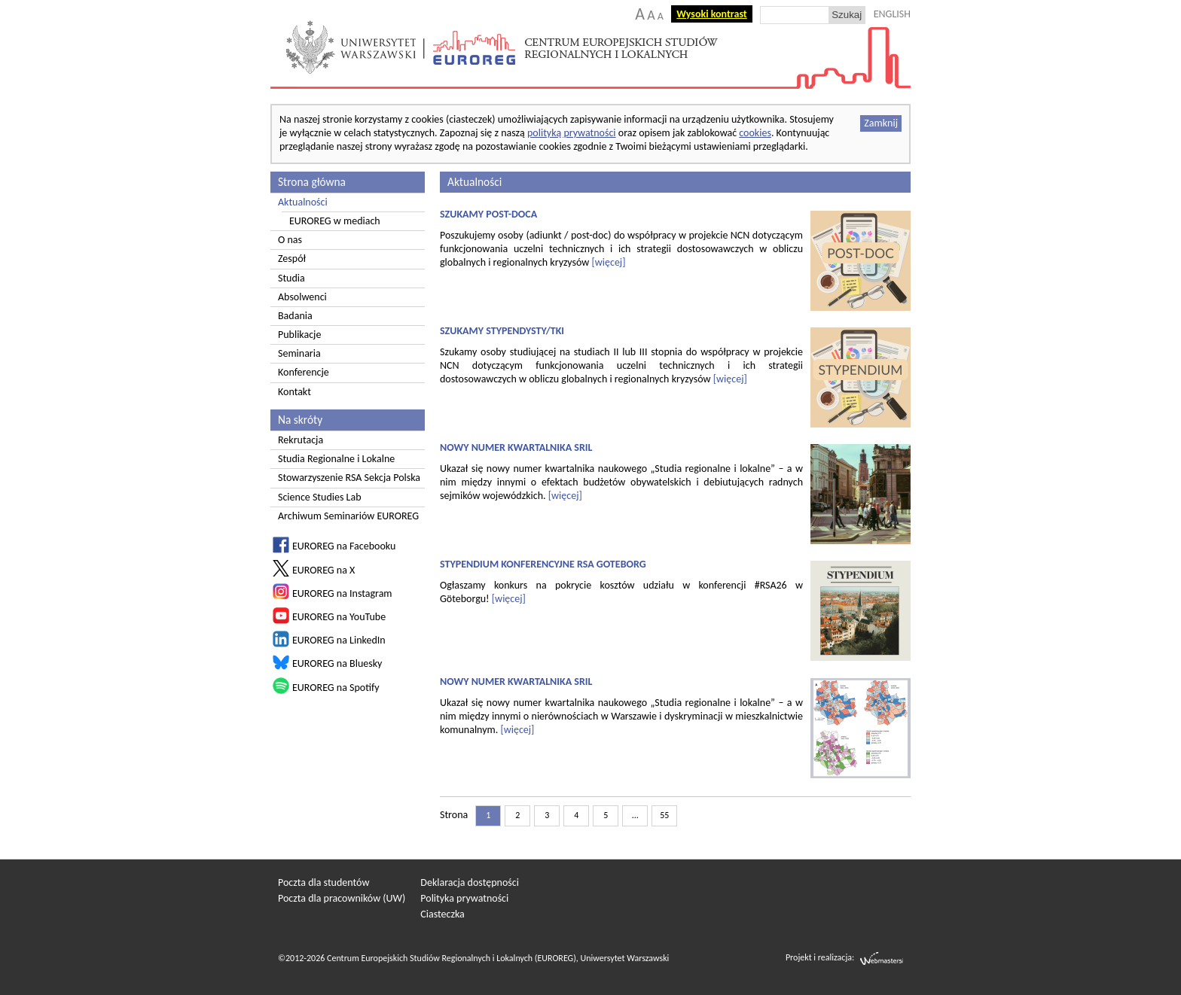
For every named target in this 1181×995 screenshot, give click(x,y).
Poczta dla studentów (323, 882)
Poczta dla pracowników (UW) (341, 898)
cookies (755, 132)
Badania (295, 315)
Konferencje (303, 372)
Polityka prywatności (464, 898)
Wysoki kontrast (711, 14)
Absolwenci (302, 297)
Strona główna (312, 182)
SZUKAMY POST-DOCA (488, 214)
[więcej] (608, 262)
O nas (290, 239)
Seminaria (299, 353)
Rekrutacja (300, 440)
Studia (291, 278)
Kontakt (294, 391)
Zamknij (881, 123)
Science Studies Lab (320, 497)
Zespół (292, 258)
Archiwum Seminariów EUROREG (348, 516)
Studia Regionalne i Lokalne (336, 458)
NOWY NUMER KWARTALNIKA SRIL (516, 447)
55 (664, 815)
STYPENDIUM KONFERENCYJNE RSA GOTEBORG (543, 564)
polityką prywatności (571, 132)
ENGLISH (892, 14)
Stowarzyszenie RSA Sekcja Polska (349, 477)
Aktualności (303, 202)
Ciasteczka (442, 914)
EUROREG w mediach (334, 221)
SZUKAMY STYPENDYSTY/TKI (502, 330)
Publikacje (299, 334)
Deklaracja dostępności (469, 882)
